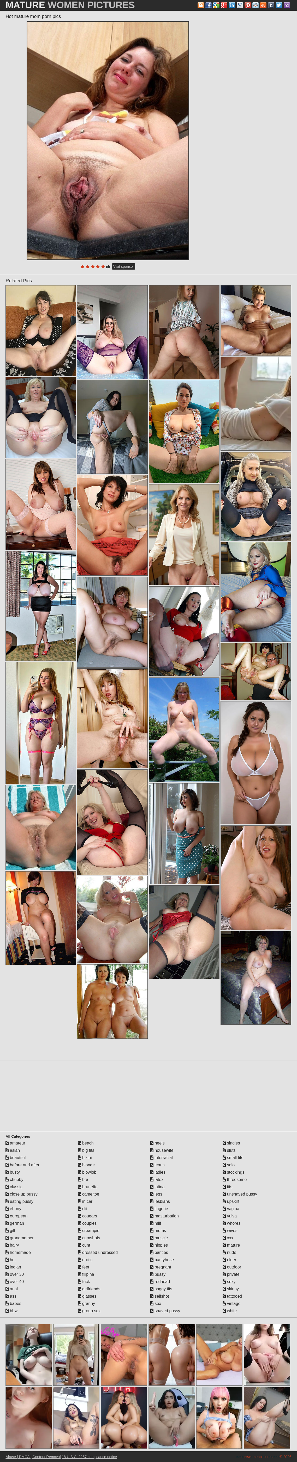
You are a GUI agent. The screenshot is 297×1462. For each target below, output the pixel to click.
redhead (160, 1281)
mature (231, 1245)
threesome (235, 1179)
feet (83, 1267)
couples (87, 1223)
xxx (228, 1238)
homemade (18, 1252)
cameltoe (88, 1194)
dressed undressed (98, 1252)
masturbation (164, 1216)
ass (10, 1296)
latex (156, 1179)
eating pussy (19, 1201)
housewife (162, 1150)
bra (83, 1179)
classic (13, 1187)
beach (86, 1143)
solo (229, 1165)
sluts (229, 1150)
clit (82, 1208)
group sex (89, 1311)
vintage (231, 1303)
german (14, 1223)
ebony (13, 1208)
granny (86, 1303)
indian (13, 1267)
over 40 (14, 1281)
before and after (22, 1165)
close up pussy (21, 1194)
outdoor (232, 1267)
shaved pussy (165, 1311)
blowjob (87, 1172)
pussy (157, 1274)
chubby (14, 1179)
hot (10, 1260)
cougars (87, 1216)
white (230, 1311)
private (231, 1274)
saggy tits (161, 1289)
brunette (88, 1187)
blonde (86, 1165)
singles (231, 1143)
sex (155, 1303)
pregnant (160, 1267)
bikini (85, 1157)
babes (13, 1303)
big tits (86, 1150)
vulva (230, 1216)
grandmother (19, 1238)
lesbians (160, 1201)
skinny (231, 1289)
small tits (233, 1157)
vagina (231, 1208)
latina (157, 1187)
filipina (86, 1274)
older (229, 1260)
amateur (15, 1143)
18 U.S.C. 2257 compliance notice (89, 1457)
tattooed (232, 1296)
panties (159, 1252)
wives (230, 1230)
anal (11, 1289)
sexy (229, 1281)
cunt (84, 1245)
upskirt (231, 1201)
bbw (11, 1311)
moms (158, 1230)
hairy (12, 1245)
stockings (233, 1172)
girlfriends (89, 1289)
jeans (157, 1165)
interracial (161, 1157)
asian (12, 1150)
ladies (157, 1172)
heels (157, 1143)
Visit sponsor (123, 266)
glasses (87, 1296)
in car (85, 1201)
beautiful (15, 1157)
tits (227, 1187)
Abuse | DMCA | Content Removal (33, 1457)
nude (229, 1252)
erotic (85, 1260)
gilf (10, 1230)
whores (231, 1223)
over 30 (14, 1274)
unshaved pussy (240, 1194)
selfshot (159, 1296)
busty (12, 1172)
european (16, 1216)
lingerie (159, 1208)
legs (156, 1194)
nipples (159, 1245)
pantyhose (162, 1260)
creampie (88, 1230)
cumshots (89, 1238)
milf (155, 1223)
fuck (84, 1281)
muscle (159, 1238)
